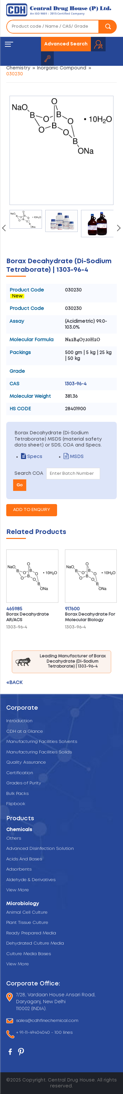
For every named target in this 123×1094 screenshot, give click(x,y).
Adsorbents (18, 869)
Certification (19, 773)
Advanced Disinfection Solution (40, 849)
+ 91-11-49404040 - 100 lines (44, 1033)
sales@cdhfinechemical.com (47, 1020)
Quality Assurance (26, 762)
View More (17, 890)
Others (13, 838)
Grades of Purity (23, 783)
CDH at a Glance (24, 731)
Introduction (19, 721)
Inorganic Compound (61, 68)
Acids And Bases (24, 859)
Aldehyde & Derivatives (30, 880)
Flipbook (15, 804)
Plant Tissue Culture (27, 923)
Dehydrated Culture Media (35, 943)
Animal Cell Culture (27, 912)
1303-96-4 (76, 384)
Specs (31, 456)
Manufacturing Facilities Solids (39, 752)
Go (20, 484)
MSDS (74, 456)
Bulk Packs (17, 794)
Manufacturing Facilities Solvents (41, 742)
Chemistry (18, 68)
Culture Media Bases (28, 954)
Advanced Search (66, 44)
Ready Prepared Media (31, 933)
